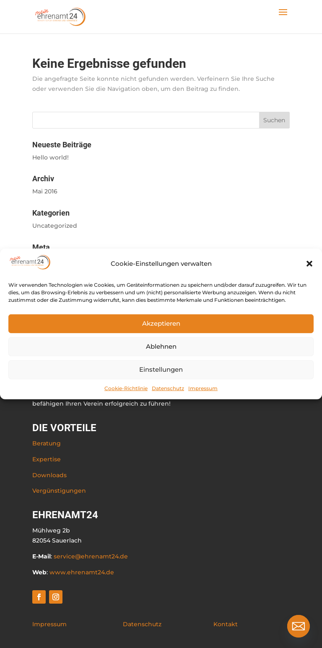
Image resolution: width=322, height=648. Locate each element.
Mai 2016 (44, 191)
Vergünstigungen (59, 490)
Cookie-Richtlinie (126, 388)
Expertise (46, 459)
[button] (309, 264)
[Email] (298, 626)
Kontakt (225, 624)
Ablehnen (161, 346)
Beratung (46, 443)
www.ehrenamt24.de (81, 572)
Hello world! (50, 157)
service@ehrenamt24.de (91, 556)
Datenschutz (168, 388)
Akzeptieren (161, 323)
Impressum (203, 388)
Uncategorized (54, 225)
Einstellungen (161, 369)
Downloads (49, 475)
